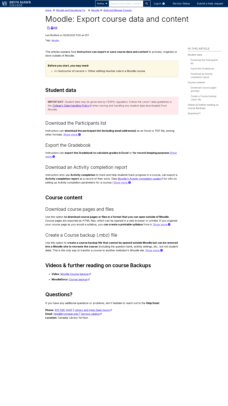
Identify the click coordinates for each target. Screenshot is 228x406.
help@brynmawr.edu (66, 313)
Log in (157, 3)
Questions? (194, 113)
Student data (195, 54)
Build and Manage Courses (118, 10)
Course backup (78, 279)
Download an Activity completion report (201, 75)
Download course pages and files (203, 89)
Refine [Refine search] (102, 3)
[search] (126, 3)
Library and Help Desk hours (92, 310)
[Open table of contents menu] (5, 3)
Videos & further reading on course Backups (203, 106)
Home (48, 10)
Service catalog (90, 313)
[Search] (147, 3)
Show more (72, 134)
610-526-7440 (63, 310)
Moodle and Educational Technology (75, 10)
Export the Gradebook (202, 68)
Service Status (181, 3)
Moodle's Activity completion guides (139, 178)
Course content (196, 82)
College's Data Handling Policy (70, 105)
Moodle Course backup (74, 274)
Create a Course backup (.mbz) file (203, 98)
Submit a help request (210, 3)
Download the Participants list (204, 62)
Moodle (95, 10)
